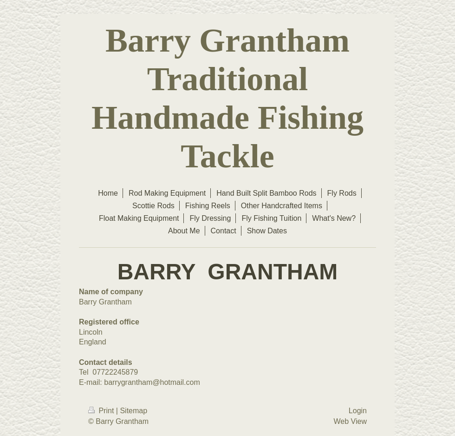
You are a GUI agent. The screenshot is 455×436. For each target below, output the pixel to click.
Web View (350, 421)
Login (358, 411)
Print (102, 411)
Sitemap (133, 411)
